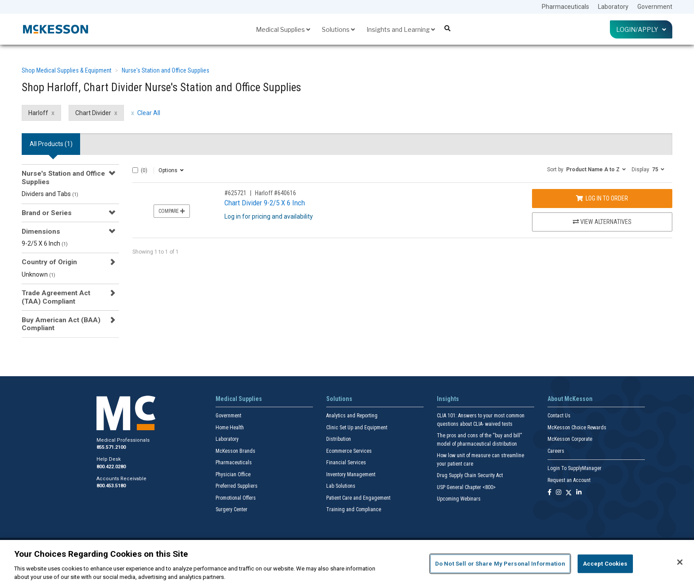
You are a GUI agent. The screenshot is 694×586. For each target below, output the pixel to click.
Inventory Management (350, 474)
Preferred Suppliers (237, 486)
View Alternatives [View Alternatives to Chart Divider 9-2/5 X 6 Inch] (602, 221)
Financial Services (346, 462)
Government (654, 6)
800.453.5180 (111, 486)
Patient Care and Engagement (358, 498)
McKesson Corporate (569, 439)
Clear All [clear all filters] (148, 112)
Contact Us (559, 416)
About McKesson (570, 398)
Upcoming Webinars (459, 499)
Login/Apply (641, 29)
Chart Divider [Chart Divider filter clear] (93, 112)
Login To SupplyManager (574, 468)
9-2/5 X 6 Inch (45, 243)
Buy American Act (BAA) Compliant (61, 324)
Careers (555, 451)
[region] (347, 563)
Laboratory (613, 6)
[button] (586, 169)
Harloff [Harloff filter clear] (38, 112)
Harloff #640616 (275, 193)
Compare (171, 211)
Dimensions (41, 231)
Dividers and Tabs (50, 193)
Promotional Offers (236, 498)
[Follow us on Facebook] (549, 493)
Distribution (338, 439)
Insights (448, 398)
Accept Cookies (605, 563)
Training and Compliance (353, 509)
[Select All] (135, 170)
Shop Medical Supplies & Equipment (67, 70)
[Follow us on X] (569, 493)
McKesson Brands (235, 451)
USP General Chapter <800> (466, 487)
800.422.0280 (111, 467)
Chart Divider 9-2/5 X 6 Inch (264, 202)
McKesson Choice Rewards (576, 427)
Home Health (230, 427)
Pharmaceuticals (565, 6)
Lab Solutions (340, 486)
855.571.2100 (111, 447)
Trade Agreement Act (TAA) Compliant (56, 297)
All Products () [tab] (51, 143)
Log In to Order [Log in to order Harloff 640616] (602, 198)
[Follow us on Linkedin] (579, 493)
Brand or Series (47, 213)
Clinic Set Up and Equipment (356, 427)
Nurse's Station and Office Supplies (165, 70)
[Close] (680, 562)
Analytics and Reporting (352, 416)
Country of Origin (49, 262)
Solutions (338, 29)
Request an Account (568, 480)
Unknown (38, 274)
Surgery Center (231, 509)
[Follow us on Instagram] (558, 493)
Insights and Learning (400, 29)
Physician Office (233, 474)
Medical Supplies (283, 29)
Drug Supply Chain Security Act (470, 475)
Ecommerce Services (349, 451)
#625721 (235, 193)
